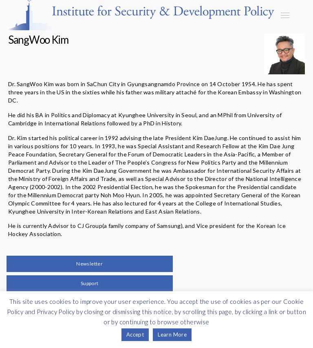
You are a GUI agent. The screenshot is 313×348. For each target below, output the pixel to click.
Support (90, 283)
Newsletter (89, 264)
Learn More (172, 334)
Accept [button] (135, 334)
